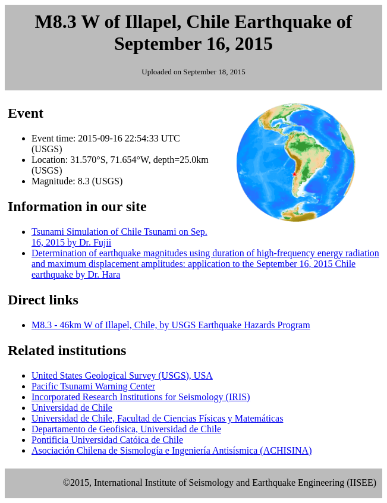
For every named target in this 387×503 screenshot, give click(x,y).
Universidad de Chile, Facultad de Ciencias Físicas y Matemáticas (157, 418)
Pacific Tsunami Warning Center (93, 386)
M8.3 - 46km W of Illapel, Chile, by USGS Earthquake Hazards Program (171, 325)
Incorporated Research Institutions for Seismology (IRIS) (141, 397)
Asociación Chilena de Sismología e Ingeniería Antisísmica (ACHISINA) (172, 450)
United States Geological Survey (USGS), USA (122, 375)
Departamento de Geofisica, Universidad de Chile (126, 429)
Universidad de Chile (72, 408)
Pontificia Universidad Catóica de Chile (107, 440)
